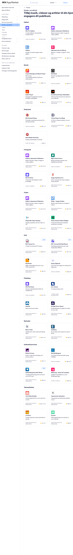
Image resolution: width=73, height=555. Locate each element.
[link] (10, 7)
